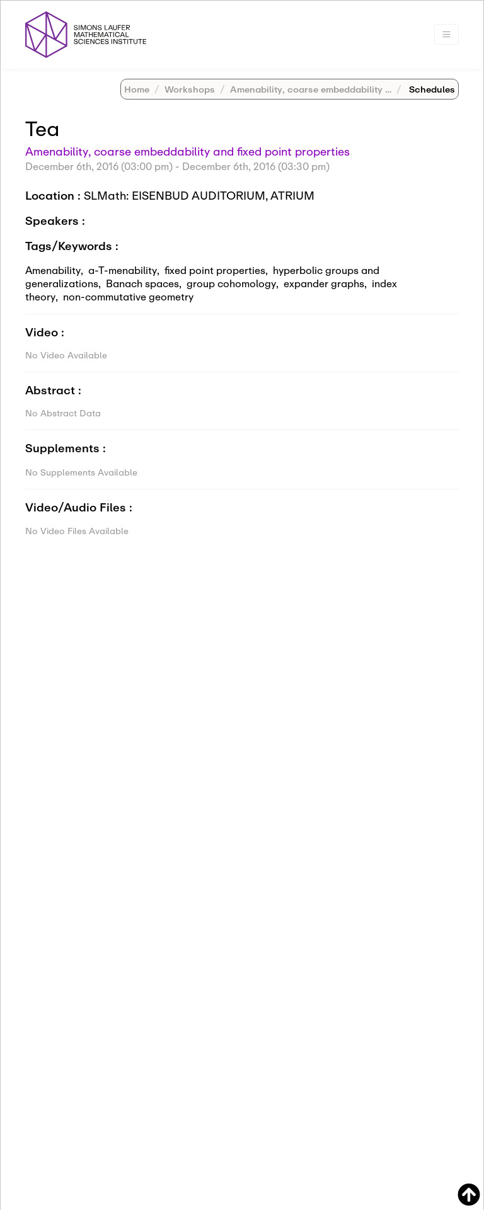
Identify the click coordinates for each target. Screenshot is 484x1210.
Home (136, 89)
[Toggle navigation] (446, 34)
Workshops (189, 89)
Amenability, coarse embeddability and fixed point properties (187, 151)
